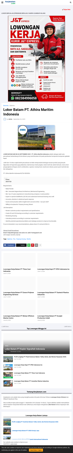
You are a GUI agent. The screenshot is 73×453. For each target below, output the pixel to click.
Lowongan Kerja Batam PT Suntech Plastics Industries (53, 294)
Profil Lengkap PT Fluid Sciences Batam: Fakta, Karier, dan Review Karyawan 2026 (40, 357)
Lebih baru (5, 326)
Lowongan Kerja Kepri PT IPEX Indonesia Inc (28, 365)
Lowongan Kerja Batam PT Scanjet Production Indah (49, 317)
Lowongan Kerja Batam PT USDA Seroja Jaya (25, 430)
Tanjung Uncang (21, 239)
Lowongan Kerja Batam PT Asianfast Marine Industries (31, 381)
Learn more (13, 444)
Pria (14, 239)
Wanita (29, 239)
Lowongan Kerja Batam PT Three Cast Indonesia (29, 373)
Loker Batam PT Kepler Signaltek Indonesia (25, 349)
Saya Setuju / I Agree (36, 450)
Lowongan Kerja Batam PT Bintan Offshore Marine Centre (18, 317)
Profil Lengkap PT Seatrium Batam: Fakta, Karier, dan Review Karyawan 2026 (35, 422)
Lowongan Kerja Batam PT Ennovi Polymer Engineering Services (18, 294)
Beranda (5, 105)
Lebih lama (67, 326)
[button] (2, 2)
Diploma (12, 105)
